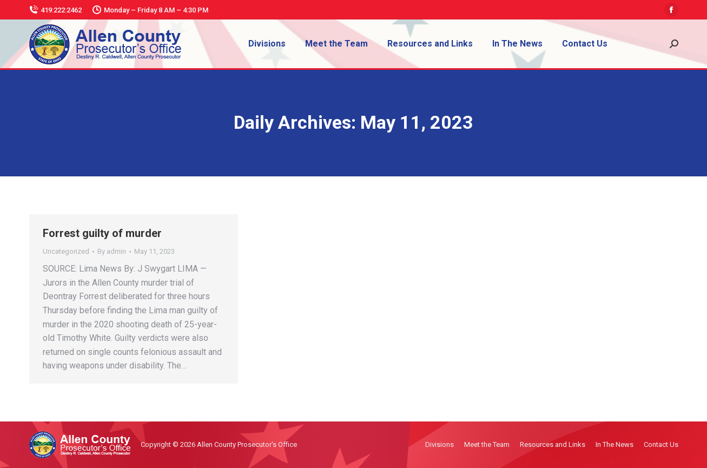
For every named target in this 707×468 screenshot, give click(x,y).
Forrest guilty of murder (102, 233)
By (111, 251)
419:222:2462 (55, 10)
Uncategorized (66, 251)
